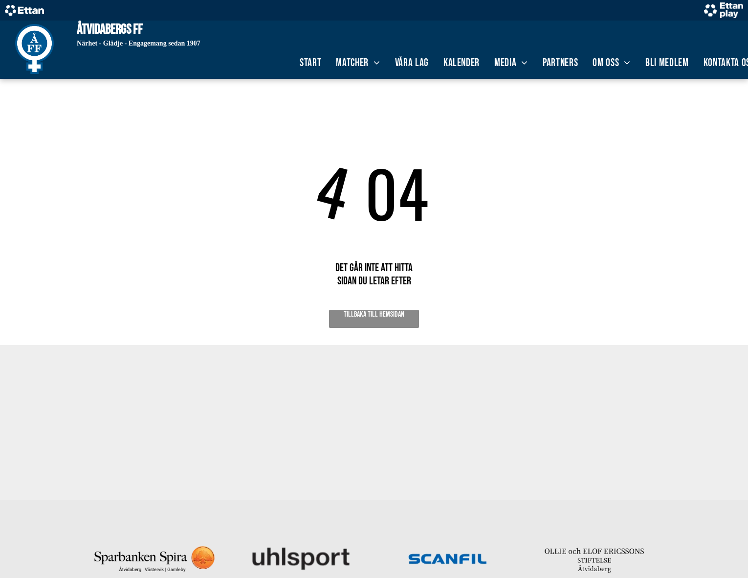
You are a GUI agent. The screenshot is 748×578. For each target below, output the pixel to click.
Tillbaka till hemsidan (374, 314)
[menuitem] (310, 63)
